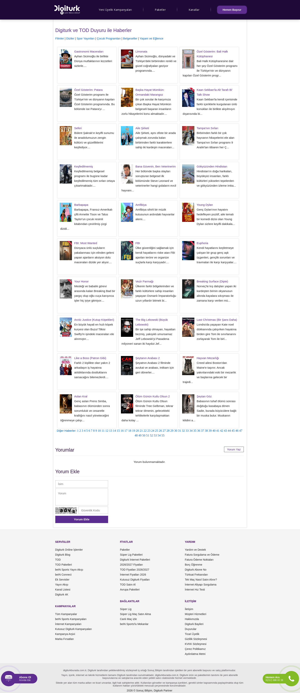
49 (140, 435)
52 (151, 435)
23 (148, 430)
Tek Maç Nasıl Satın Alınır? (201, 579)
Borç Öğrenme (193, 564)
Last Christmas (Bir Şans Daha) (217, 319)
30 (175, 430)
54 (159, 435)
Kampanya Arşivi (65, 634)
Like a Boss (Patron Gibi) (90, 358)
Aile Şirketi (142, 128)
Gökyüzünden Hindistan (212, 166)
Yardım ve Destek (195, 549)
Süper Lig (125, 609)
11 (103, 430)
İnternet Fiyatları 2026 (133, 574)
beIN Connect (63, 574)
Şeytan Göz (204, 396)
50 (143, 435)
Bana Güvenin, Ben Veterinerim (155, 166)
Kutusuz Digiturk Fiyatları (135, 579)
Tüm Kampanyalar (66, 614)
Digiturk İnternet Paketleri (135, 559)
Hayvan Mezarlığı (208, 358)
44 (229, 430)
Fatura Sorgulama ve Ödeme (202, 554)
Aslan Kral (80, 396)
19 (133, 430)
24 (152, 430)
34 (190, 430)
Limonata (141, 51)
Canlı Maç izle (128, 619)
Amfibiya (141, 204)
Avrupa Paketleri (129, 589)
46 (236, 430)
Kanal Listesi (62, 589)
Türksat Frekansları (196, 574)
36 (198, 430)
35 (194, 430)
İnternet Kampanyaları (68, 624)
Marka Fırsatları (64, 639)
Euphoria (202, 243)
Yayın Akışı (61, 584)
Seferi (78, 128)
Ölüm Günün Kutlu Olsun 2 (152, 396)
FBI (137, 243)
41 (217, 430)
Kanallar (194, 9)
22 (145, 430)
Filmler (59, 38)
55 (163, 435)
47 (240, 430)
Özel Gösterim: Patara (88, 89)
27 (164, 430)
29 (171, 430)
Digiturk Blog (62, 554)
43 (225, 430)
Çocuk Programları (109, 38)
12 (106, 430)
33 (187, 430)
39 (210, 430)
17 (125, 430)
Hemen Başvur (232, 9)
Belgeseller (130, 38)
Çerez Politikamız (195, 648)
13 (110, 430)
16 (122, 430)
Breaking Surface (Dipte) (212, 281)
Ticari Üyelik (192, 634)
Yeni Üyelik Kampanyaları (115, 9)
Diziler (70, 38)
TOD (58, 559)
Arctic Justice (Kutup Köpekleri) (94, 319)
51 (147, 435)
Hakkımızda (192, 619)
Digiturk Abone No (195, 569)
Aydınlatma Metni (195, 653)
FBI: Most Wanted (85, 243)
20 (137, 430)
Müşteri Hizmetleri (195, 614)
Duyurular (190, 629)
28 (168, 430)
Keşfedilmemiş (83, 166)
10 (99, 430)
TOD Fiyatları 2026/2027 (134, 569)
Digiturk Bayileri (194, 624)
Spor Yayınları (86, 38)
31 (179, 430)
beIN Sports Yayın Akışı (69, 569)
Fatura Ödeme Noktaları (199, 559)
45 (233, 430)
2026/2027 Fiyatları (131, 564)
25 (156, 430)
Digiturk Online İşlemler (69, 549)
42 (221, 430)
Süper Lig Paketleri (131, 554)
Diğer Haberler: (66, 430)
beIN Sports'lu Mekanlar (134, 624)
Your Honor (81, 281)
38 (206, 430)
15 (118, 430)
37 (202, 430)
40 (213, 430)
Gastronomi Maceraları (89, 51)
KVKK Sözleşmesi (195, 643)
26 (160, 430)
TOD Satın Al (127, 584)
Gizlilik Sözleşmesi (196, 639)
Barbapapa (81, 204)
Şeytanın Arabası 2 (147, 358)
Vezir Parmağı (144, 281)
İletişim (189, 609)
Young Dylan (205, 204)
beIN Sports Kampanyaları (70, 619)
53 (155, 435)
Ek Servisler (62, 579)
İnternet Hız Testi (195, 589)
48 (136, 435)
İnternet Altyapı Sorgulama (200, 584)
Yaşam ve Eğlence (151, 38)
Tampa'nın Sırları (207, 128)
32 (183, 430)
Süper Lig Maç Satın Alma (135, 614)
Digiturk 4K (61, 594)
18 (129, 430)
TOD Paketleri (63, 564)
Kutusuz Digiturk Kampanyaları (73, 629)
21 (141, 430)
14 (114, 430)
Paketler (160, 9)
